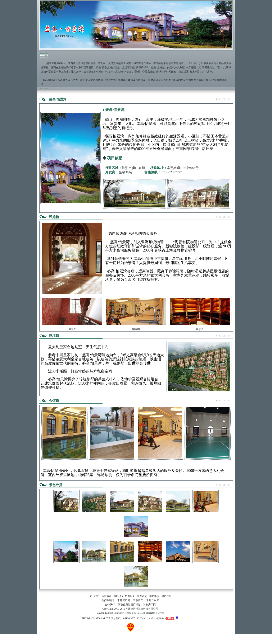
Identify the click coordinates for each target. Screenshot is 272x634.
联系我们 (142, 596)
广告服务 (130, 596)
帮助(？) (118, 596)
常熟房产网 (123, 600)
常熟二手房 (152, 600)
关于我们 (94, 596)
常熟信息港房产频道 (129, 604)
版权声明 (106, 596)
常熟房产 (138, 600)
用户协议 (154, 596)
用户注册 (166, 596)
